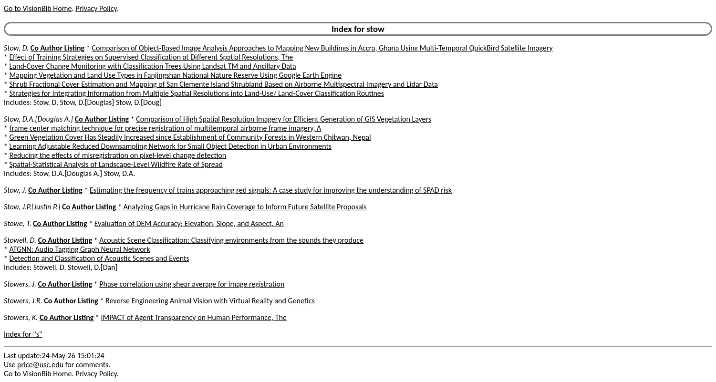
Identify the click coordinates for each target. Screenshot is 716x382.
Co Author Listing (57, 47)
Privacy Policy (95, 8)
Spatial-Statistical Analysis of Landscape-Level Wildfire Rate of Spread (116, 164)
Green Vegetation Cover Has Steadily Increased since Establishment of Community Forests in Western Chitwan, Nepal (190, 137)
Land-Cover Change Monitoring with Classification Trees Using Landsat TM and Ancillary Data (153, 66)
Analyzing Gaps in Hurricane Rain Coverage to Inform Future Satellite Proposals (245, 206)
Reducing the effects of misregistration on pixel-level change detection (118, 155)
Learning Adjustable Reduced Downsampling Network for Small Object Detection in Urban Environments (171, 146)
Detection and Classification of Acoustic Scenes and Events (99, 258)
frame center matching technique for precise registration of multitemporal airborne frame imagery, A (166, 128)
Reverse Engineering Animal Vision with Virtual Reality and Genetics (210, 300)
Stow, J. (15, 190)
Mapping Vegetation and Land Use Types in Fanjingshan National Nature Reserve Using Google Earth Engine (176, 75)
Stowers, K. (21, 317)
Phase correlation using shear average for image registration (191, 284)
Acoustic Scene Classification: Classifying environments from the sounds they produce (231, 240)
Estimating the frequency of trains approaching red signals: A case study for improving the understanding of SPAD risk (271, 190)
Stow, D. (16, 47)
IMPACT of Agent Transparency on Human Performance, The (194, 317)
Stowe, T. (17, 223)
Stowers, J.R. (23, 300)
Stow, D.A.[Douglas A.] (38, 119)
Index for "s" (23, 334)
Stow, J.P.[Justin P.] (32, 206)
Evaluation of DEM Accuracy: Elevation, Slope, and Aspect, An (189, 223)
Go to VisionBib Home (38, 8)
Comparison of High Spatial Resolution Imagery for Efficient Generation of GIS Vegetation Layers (283, 119)
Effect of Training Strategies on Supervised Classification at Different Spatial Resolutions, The (151, 57)
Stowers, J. (20, 284)
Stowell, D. (20, 240)
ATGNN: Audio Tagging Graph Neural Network (80, 249)
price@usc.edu (40, 364)
